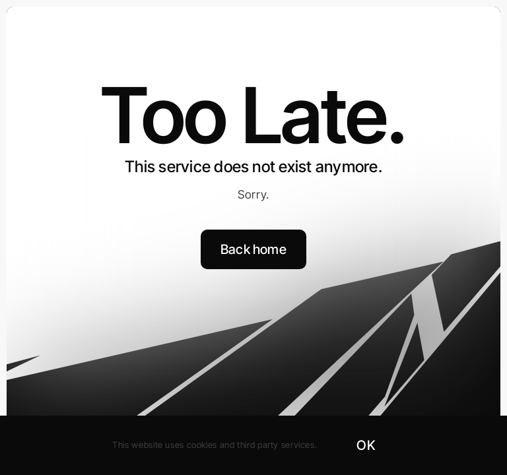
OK (365, 445)
